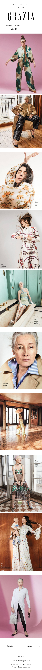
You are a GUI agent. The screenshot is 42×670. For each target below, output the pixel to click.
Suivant (29, 646)
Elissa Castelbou (21, 5)
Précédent (10, 646)
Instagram (21, 656)
